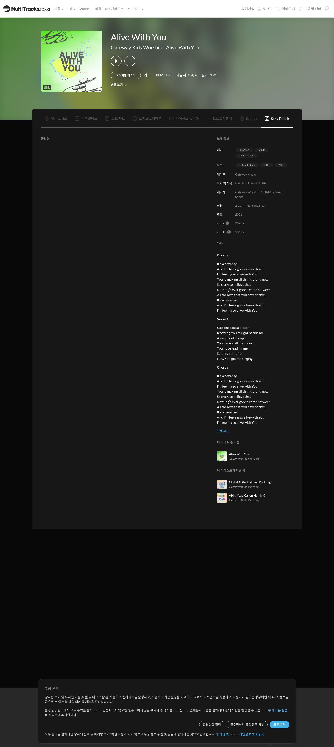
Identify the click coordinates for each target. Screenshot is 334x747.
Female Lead (247, 165)
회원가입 (247, 9)
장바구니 (285, 9)
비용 (98, 9)
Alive (261, 150)
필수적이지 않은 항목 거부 (247, 724)
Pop (280, 165)
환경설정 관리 (212, 724)
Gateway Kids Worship (136, 47)
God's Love (246, 155)
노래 (70, 9)
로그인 (265, 9)
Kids (266, 165)
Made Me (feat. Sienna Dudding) (250, 482)
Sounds (84, 9)
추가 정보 (135, 9)
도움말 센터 (309, 9)
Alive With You (182, 47)
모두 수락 (279, 724)
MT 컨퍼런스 (114, 9)
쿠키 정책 (222, 734)
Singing (244, 150)
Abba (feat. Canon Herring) (247, 495)
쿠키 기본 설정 (277, 710)
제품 (58, 9)
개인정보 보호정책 (251, 734)
